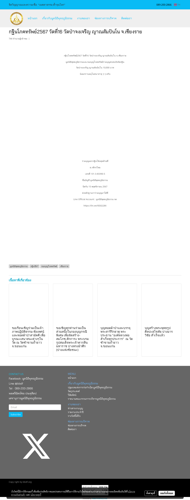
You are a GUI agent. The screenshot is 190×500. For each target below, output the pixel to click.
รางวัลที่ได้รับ (74, 416)
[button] (137, 18)
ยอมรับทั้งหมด (166, 493)
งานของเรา (83, 18)
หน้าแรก (32, 18)
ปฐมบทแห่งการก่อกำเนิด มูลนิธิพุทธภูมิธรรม (90, 387)
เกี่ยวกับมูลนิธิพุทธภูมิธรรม (57, 18)
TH (177, 4)
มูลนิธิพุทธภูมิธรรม (32, 378)
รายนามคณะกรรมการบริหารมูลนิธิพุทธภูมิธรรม (92, 398)
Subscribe (16, 414)
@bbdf (19, 383)
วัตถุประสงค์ (74, 391)
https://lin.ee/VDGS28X (95, 205)
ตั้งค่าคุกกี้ (150, 493)
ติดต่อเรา (126, 18)
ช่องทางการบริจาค (106, 18)
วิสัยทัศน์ (72, 395)
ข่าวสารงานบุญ (75, 408)
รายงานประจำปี (76, 412)
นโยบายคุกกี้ (36, 494)
